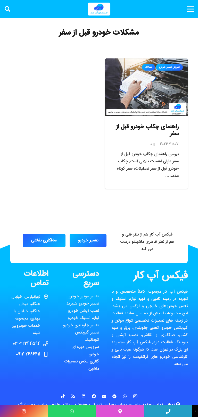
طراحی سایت (49, 404)
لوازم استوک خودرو (83, 318)
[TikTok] (63, 396)
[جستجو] (7, 9)
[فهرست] (190, 9)
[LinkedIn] (83, 396)
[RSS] (73, 396)
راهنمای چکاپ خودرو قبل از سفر (147, 130)
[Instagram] (135, 396)
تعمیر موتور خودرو (84, 296)
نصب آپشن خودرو (83, 310)
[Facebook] (94, 396)
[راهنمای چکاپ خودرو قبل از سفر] (146, 61)
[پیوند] (99, 9)
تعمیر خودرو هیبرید (82, 303)
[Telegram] (114, 396)
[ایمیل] (104, 396)
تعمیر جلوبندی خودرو (81, 325)
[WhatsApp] (125, 396)
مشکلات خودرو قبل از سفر (99, 33)
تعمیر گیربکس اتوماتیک (87, 336)
